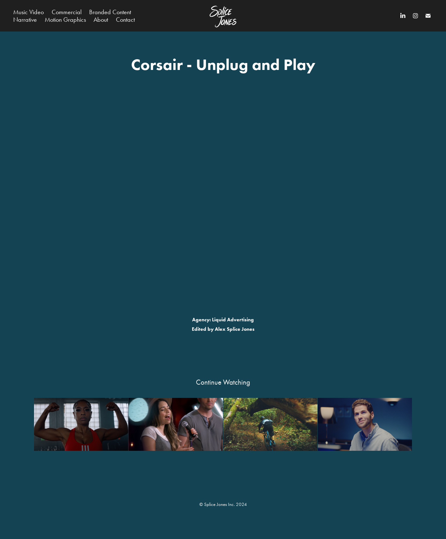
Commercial (67, 12)
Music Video (28, 12)
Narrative (25, 19)
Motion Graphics (65, 19)
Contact (125, 19)
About (101, 19)
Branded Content (110, 12)
